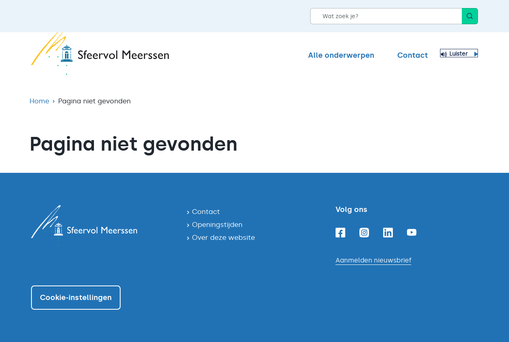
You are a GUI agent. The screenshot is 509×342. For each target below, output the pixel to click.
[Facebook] (340, 232)
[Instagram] (364, 232)
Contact (412, 55)
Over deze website (223, 237)
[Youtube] (412, 232)
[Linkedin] (388, 232)
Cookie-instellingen (76, 297)
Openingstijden (217, 224)
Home (39, 101)
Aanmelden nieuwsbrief (373, 260)
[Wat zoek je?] (386, 16)
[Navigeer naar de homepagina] (102, 225)
